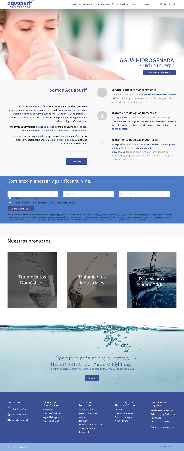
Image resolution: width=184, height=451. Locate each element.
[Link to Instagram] (160, 4)
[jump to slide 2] (90, 77)
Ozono (82, 417)
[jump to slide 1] (87, 77)
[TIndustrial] (92, 280)
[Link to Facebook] (169, 4)
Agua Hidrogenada (53, 417)
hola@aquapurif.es (21, 420)
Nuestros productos (29, 241)
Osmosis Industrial (89, 409)
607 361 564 (19, 414)
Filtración (83, 420)
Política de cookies (160, 421)
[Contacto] (92, 378)
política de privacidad (36, 198)
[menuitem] (81, 4)
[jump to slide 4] (96, 77)
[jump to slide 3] (93, 77)
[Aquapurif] (21, 4)
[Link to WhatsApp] (174, 4)
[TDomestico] (32, 280)
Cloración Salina (51, 420)
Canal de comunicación (162, 427)
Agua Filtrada (121, 420)
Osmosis (48, 409)
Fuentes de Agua (123, 417)
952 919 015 (19, 408)
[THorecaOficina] (151, 280)
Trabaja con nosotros (162, 410)
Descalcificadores (52, 413)
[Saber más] (76, 161)
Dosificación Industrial (90, 424)
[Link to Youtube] (165, 4)
